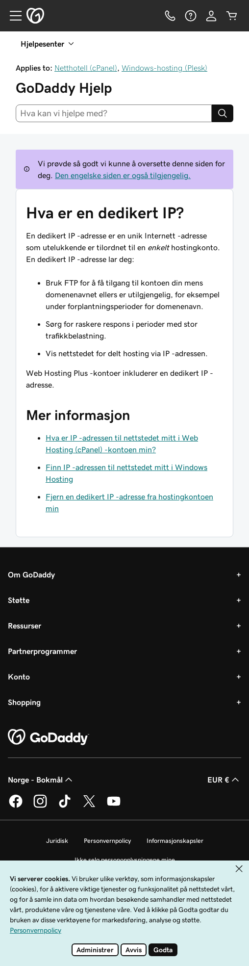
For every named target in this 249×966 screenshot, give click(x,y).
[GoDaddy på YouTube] (114, 806)
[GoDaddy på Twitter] (89, 806)
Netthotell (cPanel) (85, 68)
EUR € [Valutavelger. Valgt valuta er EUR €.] (224, 779)
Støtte (18, 600)
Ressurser (24, 625)
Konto (19, 676)
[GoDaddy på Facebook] (16, 806)
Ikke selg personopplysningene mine (125, 860)
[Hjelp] (190, 15)
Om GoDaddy (31, 574)
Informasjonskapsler (175, 840)
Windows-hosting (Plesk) (164, 68)
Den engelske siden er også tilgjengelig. (123, 175)
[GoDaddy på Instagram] (40, 806)
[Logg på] (211, 15)
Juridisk (57, 840)
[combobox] (113, 113)
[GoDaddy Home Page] (48, 737)
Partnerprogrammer (42, 651)
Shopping (24, 702)
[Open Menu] (12, 16)
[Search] (222, 113)
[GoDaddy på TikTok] (65, 806)
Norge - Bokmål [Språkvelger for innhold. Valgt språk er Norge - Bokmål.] (41, 779)
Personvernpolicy (107, 840)
